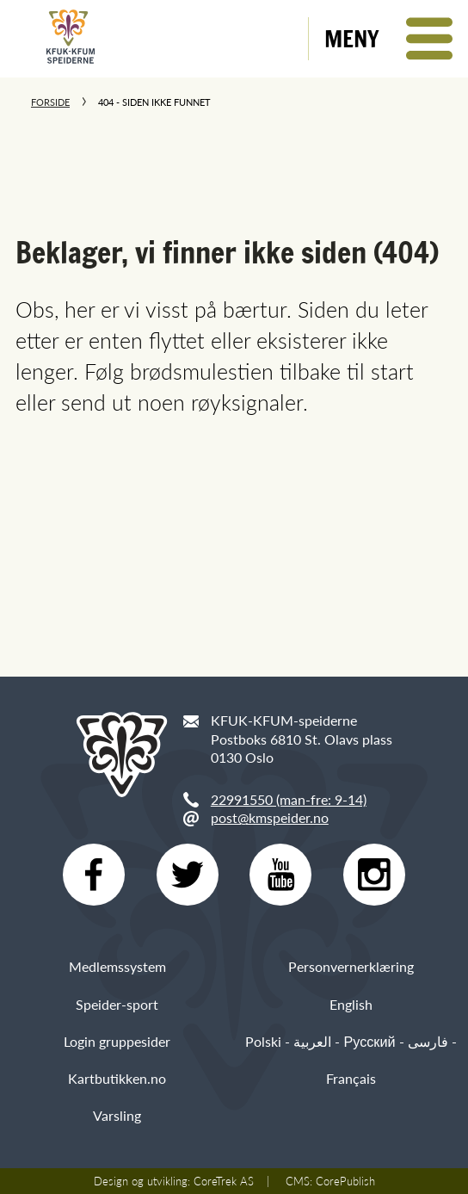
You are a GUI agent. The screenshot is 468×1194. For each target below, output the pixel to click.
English (351, 1004)
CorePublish (345, 1181)
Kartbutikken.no (117, 1078)
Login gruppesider (117, 1041)
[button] (388, 38)
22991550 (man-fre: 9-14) (288, 799)
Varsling (117, 1115)
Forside (50, 102)
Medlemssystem (117, 966)
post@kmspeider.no (270, 817)
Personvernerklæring (351, 966)
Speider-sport (117, 1004)
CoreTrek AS (224, 1181)
